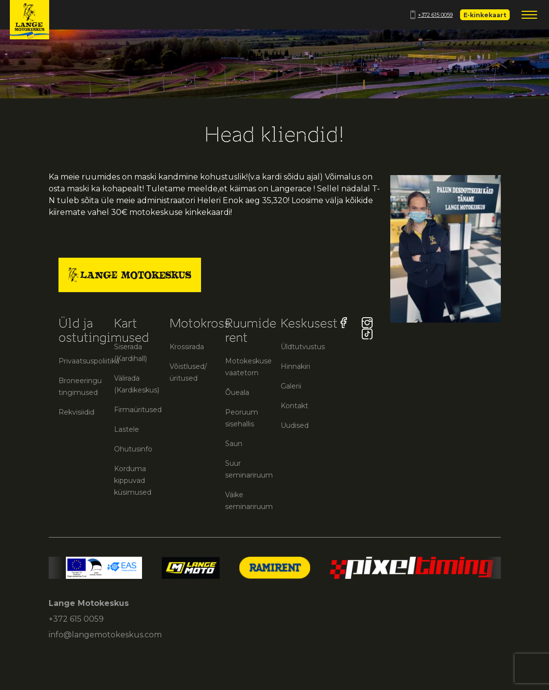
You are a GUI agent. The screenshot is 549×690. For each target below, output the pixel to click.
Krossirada (187, 346)
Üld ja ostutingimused (103, 330)
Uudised (295, 425)
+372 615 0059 (431, 15)
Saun (233, 443)
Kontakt (294, 405)
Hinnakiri (295, 366)
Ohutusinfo (133, 449)
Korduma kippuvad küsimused (132, 480)
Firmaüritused (138, 409)
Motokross (200, 323)
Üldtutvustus (303, 346)
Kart (125, 323)
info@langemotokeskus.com (105, 634)
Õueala (237, 392)
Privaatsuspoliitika (88, 361)
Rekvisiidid (76, 412)
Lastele (126, 429)
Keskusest (309, 323)
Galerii (291, 386)
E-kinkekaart (484, 15)
